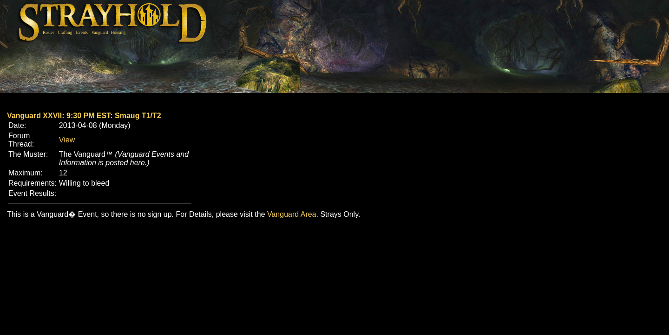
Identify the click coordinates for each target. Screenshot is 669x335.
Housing (118, 32)
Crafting (65, 32)
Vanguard (100, 32)
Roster (48, 32)
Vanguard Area (291, 214)
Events (81, 32)
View (67, 140)
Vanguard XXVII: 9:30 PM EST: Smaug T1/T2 (84, 116)
